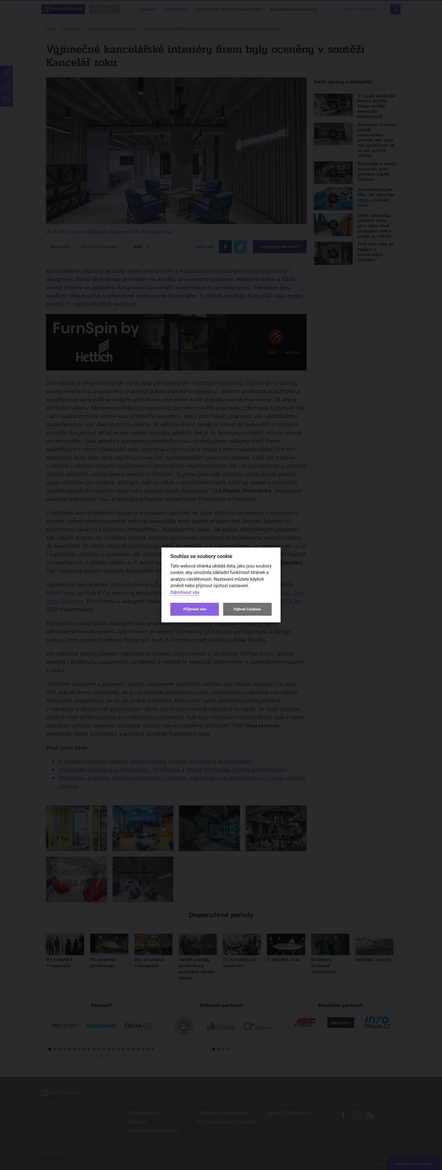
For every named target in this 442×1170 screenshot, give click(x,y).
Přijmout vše (194, 609)
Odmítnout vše (184, 592)
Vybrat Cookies (247, 609)
